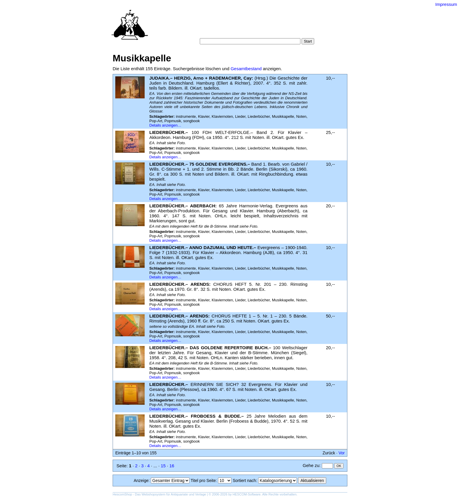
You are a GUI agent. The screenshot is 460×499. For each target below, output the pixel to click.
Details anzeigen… (165, 125)
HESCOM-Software (247, 494)
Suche (217, 26)
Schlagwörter (265, 26)
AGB (236, 32)
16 (171, 465)
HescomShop (122, 494)
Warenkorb (217, 32)
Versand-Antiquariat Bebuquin (250, 13)
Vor (342, 453)
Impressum (446, 4)
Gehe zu (311, 465)
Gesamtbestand (246, 68)
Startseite (197, 26)
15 (163, 465)
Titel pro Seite (203, 480)
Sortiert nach (244, 480)
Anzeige (141, 480)
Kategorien (237, 26)
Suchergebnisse (297, 26)
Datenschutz (257, 32)
